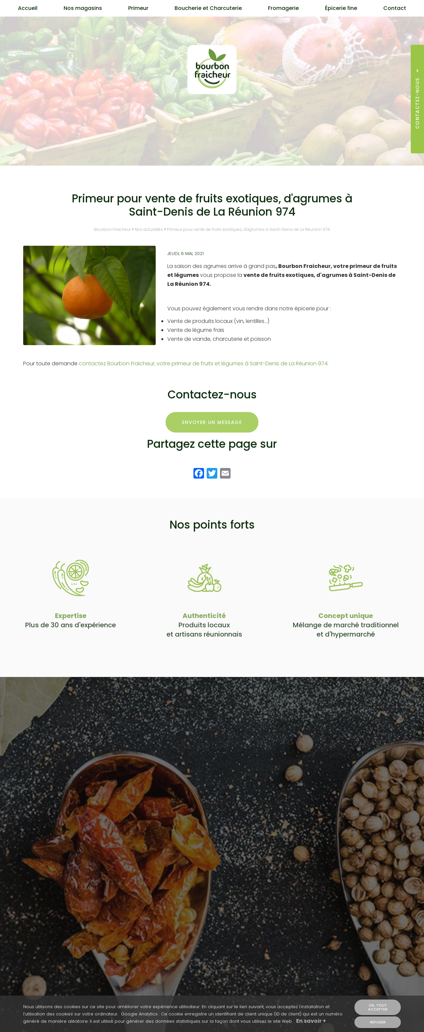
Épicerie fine (341, 8)
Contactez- (212, 127)
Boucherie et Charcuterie (208, 8)
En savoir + (311, 1021)
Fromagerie (283, 8)
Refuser (378, 1022)
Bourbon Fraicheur (112, 229)
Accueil (27, 8)
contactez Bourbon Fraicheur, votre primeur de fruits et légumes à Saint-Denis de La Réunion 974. (204, 363)
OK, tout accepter (378, 1007)
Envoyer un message (212, 422)
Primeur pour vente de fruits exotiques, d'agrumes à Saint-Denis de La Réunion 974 (248, 229)
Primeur (138, 8)
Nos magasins (83, 8)
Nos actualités (149, 229)
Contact (394, 8)
